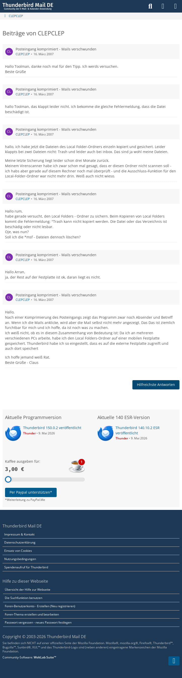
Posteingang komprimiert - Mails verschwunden (56, 49)
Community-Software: (29, 657)
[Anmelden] (163, 6)
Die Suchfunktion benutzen (23, 598)
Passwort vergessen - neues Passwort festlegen (38, 622)
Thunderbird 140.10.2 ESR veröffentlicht (138, 430)
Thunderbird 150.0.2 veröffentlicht (52, 427)
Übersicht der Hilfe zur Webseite (27, 589)
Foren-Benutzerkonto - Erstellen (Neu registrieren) (40, 606)
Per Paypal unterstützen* (31, 492)
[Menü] (175, 6)
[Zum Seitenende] (173, 660)
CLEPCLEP (23, 54)
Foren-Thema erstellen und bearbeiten (32, 614)
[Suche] (150, 6)
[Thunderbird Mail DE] (28, 6)
